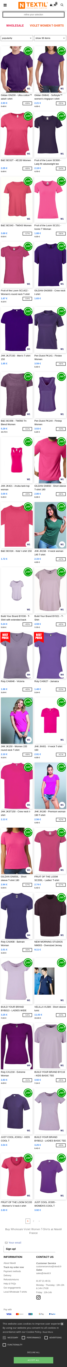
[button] (51, 5)
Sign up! (11, 1248)
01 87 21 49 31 (43, 1281)
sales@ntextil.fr (43, 1273)
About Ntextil (10, 1263)
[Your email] (29, 1242)
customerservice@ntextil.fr (49, 1266)
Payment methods (12, 1271)
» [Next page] (39, 1221)
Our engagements (12, 1288)
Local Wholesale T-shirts (15, 1292)
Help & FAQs (10, 1283)
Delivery (7, 1275)
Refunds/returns (11, 1279)
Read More (48, 1332)
